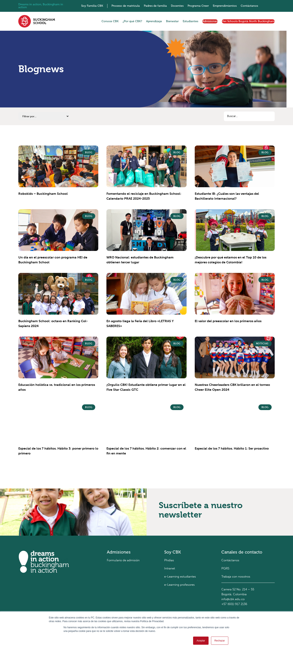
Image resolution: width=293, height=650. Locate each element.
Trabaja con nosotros (235, 576)
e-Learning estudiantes (180, 576)
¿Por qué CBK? (132, 21)
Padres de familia (155, 6)
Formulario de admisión (123, 560)
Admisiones (210, 21)
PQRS (225, 568)
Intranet (169, 568)
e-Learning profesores (179, 585)
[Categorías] (43, 116)
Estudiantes (190, 21)
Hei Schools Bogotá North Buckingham (248, 21)
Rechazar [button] (219, 640)
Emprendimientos (225, 6)
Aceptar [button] (201, 640)
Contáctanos (249, 6)
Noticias (262, 343)
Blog (88, 152)
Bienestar (172, 21)
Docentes (177, 6)
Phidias (169, 560)
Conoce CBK (110, 21)
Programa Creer (198, 6)
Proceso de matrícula (126, 6)
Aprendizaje (154, 21)
